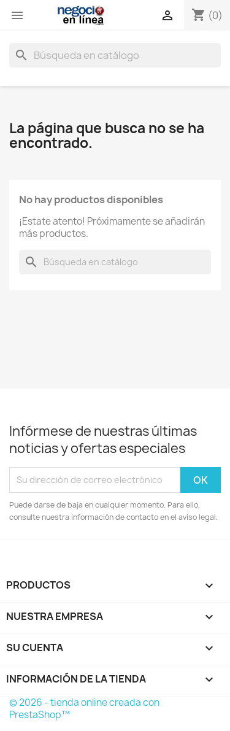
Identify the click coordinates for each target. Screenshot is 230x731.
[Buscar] (115, 55)
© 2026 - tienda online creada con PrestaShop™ (84, 708)
